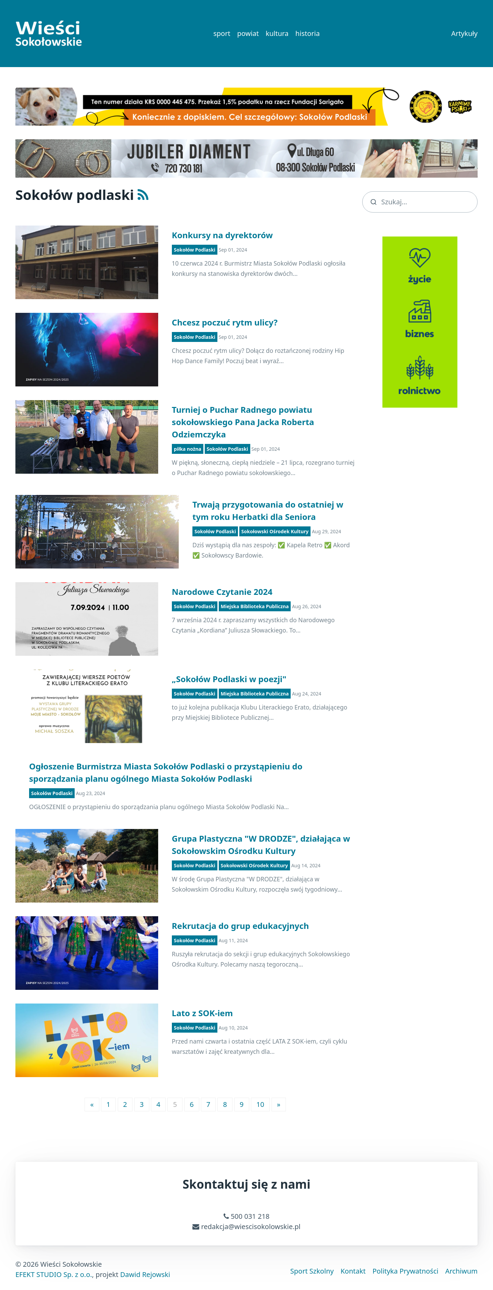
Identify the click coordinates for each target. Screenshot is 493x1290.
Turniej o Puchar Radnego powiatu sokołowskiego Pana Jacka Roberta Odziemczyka (243, 422)
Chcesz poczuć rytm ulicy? (225, 322)
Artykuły (464, 33)
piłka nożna (187, 449)
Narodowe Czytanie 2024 (222, 591)
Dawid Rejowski (145, 1274)
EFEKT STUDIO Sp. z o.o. (53, 1274)
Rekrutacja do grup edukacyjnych (240, 925)
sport (221, 33)
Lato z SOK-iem (202, 1013)
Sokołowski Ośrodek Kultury (275, 531)
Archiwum (461, 1271)
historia (307, 33)
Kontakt (353, 1271)
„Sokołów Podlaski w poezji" (229, 679)
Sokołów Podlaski (194, 249)
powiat (248, 33)
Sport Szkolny (312, 1271)
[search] (420, 202)
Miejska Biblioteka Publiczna (255, 606)
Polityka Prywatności (405, 1271)
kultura (277, 33)
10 (260, 1104)
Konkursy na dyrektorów (222, 235)
